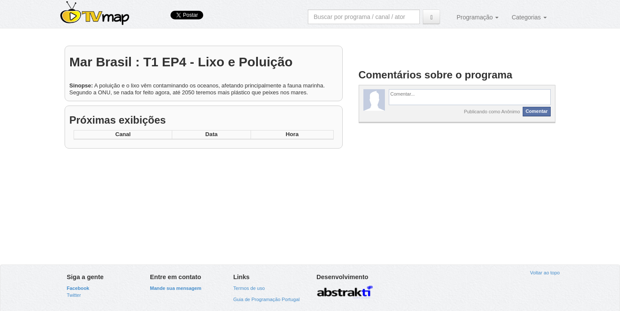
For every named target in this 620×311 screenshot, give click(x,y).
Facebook (78, 288)
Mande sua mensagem (175, 288)
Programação (477, 17)
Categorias (529, 17)
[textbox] (470, 97)
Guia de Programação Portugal (266, 299)
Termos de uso (249, 288)
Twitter (74, 295)
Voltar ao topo (545, 272)
